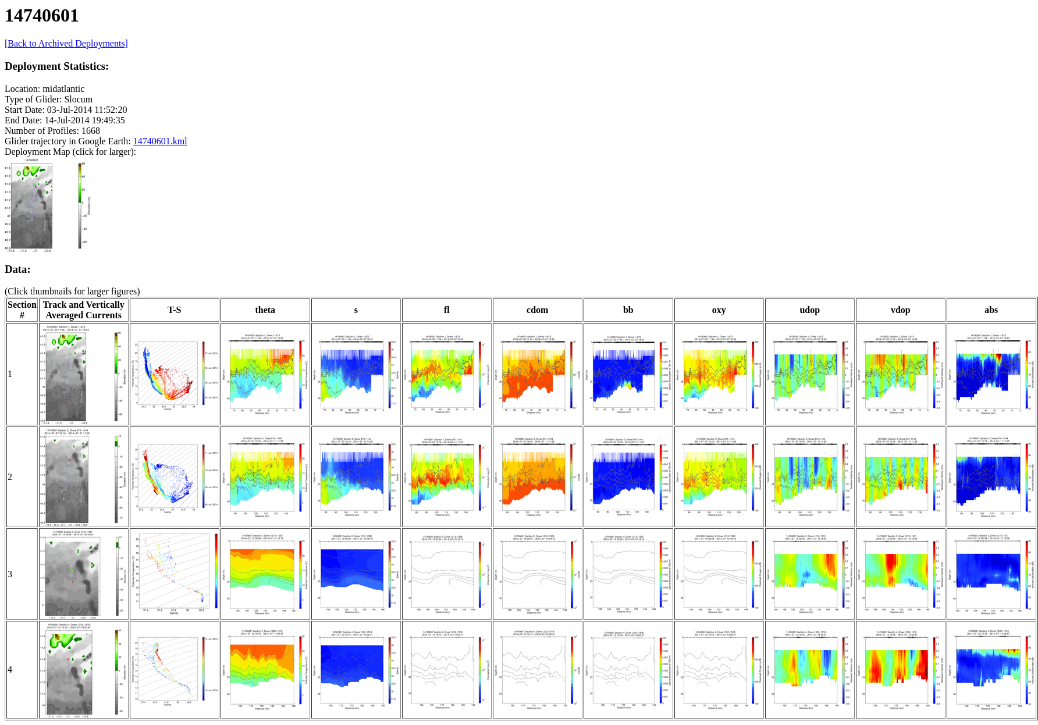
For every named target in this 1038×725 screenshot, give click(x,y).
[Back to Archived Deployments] (66, 43)
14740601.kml (160, 141)
